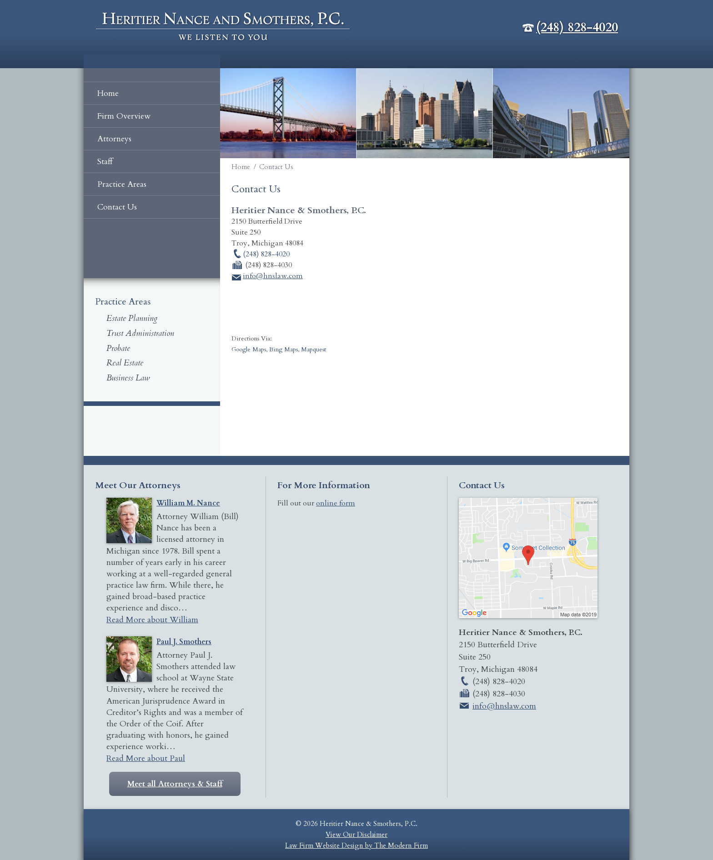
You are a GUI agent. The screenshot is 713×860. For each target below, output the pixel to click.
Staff (105, 161)
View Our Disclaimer (356, 834)
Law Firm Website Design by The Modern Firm (356, 845)
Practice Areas (121, 184)
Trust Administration (140, 333)
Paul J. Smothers (183, 642)
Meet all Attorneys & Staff (174, 784)
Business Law (128, 378)
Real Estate (124, 363)
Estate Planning (131, 318)
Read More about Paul (145, 758)
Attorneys (114, 139)
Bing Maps (283, 349)
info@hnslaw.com (273, 276)
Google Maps (248, 349)
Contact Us (117, 207)
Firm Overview (124, 116)
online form (335, 503)
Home (108, 93)
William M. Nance (188, 503)
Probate (118, 348)
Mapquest (313, 349)
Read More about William (152, 619)
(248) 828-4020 (577, 27)
